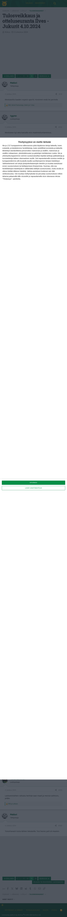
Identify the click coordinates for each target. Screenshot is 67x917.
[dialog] (33, 459)
